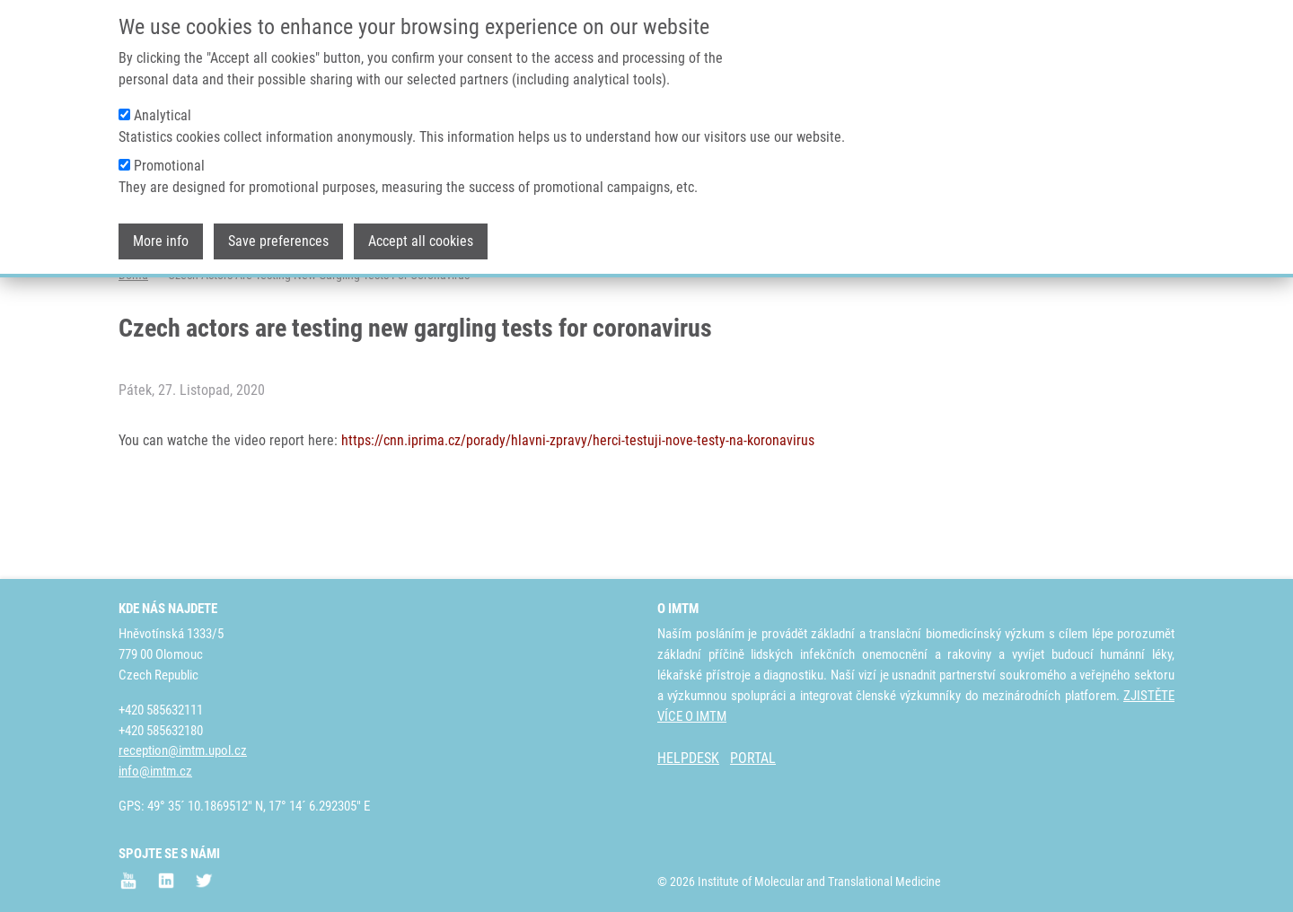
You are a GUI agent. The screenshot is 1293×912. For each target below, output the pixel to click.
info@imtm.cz (155, 772)
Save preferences (278, 236)
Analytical (162, 110)
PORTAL (753, 758)
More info (161, 236)
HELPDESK (688, 758)
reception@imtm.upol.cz (183, 751)
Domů (133, 345)
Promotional (169, 161)
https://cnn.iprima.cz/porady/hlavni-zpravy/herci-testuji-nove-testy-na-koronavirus (577, 511)
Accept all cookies (420, 236)
